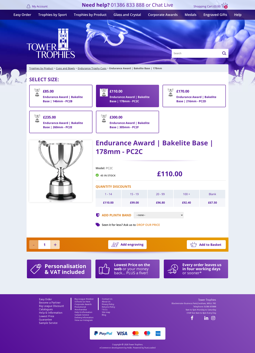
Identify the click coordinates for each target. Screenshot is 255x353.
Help (238, 14)
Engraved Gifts (215, 14)
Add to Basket (210, 244)
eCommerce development (112, 347)
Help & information (83, 312)
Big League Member (84, 299)
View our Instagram (84, 320)
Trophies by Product (90, 14)
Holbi (129, 347)
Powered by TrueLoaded (144, 347)
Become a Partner (50, 302)
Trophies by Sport (52, 14)
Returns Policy (108, 307)
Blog (104, 315)
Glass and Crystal (127, 14)
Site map (106, 312)
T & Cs (104, 309)
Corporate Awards (163, 14)
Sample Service (48, 323)
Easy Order (22, 14)
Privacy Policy (108, 304)
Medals (190, 14)
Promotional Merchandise (81, 308)
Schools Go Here (82, 301)
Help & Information (50, 313)
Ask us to (141, 225)
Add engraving (132, 244)
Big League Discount (51, 306)
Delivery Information (84, 317)
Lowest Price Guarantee (46, 318)
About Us (106, 301)
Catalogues (46, 309)
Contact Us (107, 299)
